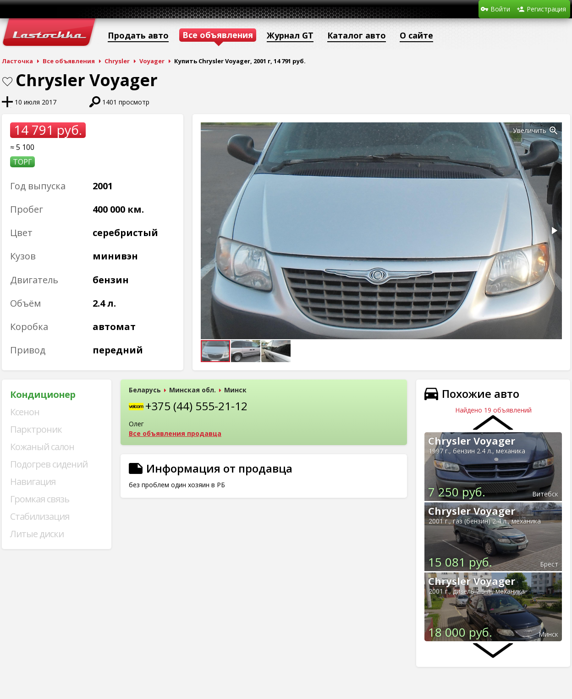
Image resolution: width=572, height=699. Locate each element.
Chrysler (117, 61)
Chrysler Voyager (471, 440)
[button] (553, 130)
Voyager (152, 61)
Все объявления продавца (175, 433)
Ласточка (17, 61)
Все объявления (69, 61)
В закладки (7, 81)
